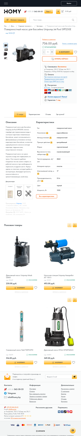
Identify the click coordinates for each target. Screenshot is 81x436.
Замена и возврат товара (38, 396)
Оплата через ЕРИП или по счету (54, 81)
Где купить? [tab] (60, 114)
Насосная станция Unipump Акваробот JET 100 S (59, 276)
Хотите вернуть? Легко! (57, 96)
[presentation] (69, 225)
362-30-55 (35, 11)
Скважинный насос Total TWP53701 (19, 350)
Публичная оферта (35, 399)
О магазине (65, 391)
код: (10, 33)
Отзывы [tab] (48, 114)
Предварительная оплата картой (54, 79)
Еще (47, 11)
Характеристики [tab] (34, 114)
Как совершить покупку (37, 394)
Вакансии (32, 401)
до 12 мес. (47, 87)
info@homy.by (14, 397)
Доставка (32, 389)
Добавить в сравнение (49, 39)
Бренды (63, 394)
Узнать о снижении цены (69, 43)
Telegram (12, 393)
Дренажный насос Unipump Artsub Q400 (19, 276)
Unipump (19, 203)
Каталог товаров (15, 20)
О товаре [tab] (20, 114)
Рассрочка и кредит (67, 389)
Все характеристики (46, 196)
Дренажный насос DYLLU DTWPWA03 (58, 350)
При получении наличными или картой (55, 77)
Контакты (64, 401)
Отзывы (63, 399)
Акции (63, 396)
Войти (69, 3)
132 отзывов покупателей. (18, 418)
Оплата (32, 391)
